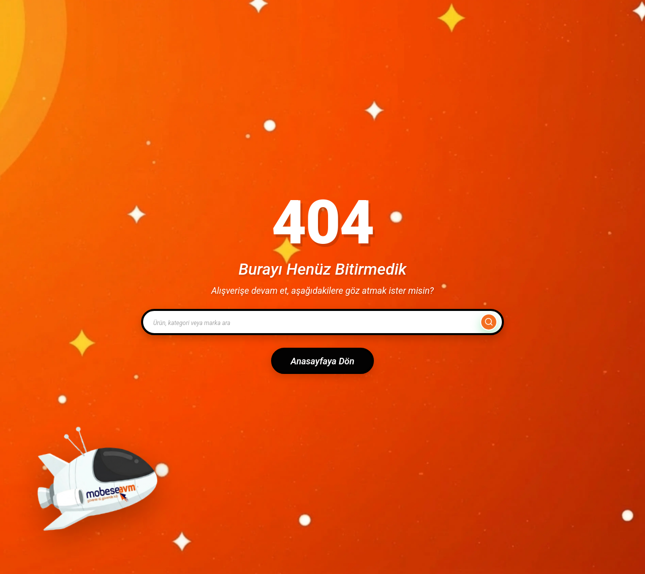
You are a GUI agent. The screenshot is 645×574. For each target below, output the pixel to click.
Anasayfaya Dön (322, 361)
